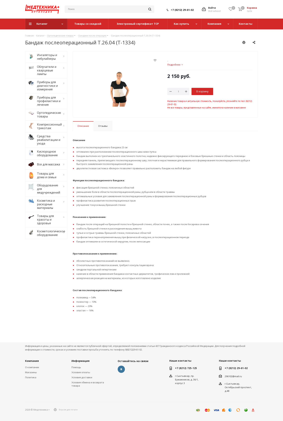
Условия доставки (81, 377)
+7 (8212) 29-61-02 (182, 10)
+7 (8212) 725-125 (186, 368)
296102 (228, 376)
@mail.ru (237, 376)
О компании (32, 367)
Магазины (31, 372)
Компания (32, 361)
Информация (80, 361)
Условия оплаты (80, 372)
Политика (30, 377)
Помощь (76, 367)
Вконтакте (121, 369)
